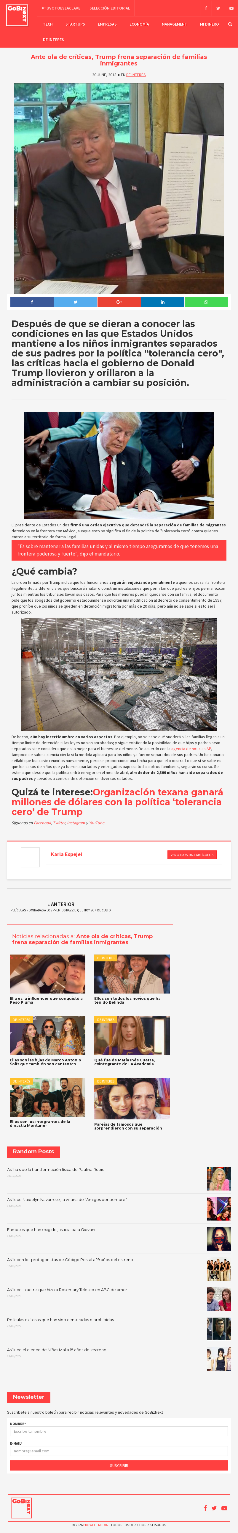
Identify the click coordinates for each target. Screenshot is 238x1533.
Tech (48, 23)
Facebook (42, 822)
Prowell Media (95, 1524)
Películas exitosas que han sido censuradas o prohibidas (119, 1328)
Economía (139, 23)
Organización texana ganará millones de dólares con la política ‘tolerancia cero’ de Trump (117, 801)
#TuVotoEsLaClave (60, 7)
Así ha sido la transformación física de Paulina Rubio (119, 1178)
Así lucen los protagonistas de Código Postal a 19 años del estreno (119, 1268)
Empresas (107, 23)
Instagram (76, 822)
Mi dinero (209, 23)
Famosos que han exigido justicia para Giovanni (119, 1238)
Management (174, 23)
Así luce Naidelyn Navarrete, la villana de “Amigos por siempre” (119, 1208)
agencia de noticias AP (191, 748)
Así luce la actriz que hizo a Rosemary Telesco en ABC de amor (119, 1298)
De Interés (53, 39)
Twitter (59, 822)
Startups (75, 23)
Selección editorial (110, 7)
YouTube (96, 822)
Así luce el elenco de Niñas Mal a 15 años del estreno (119, 1358)
